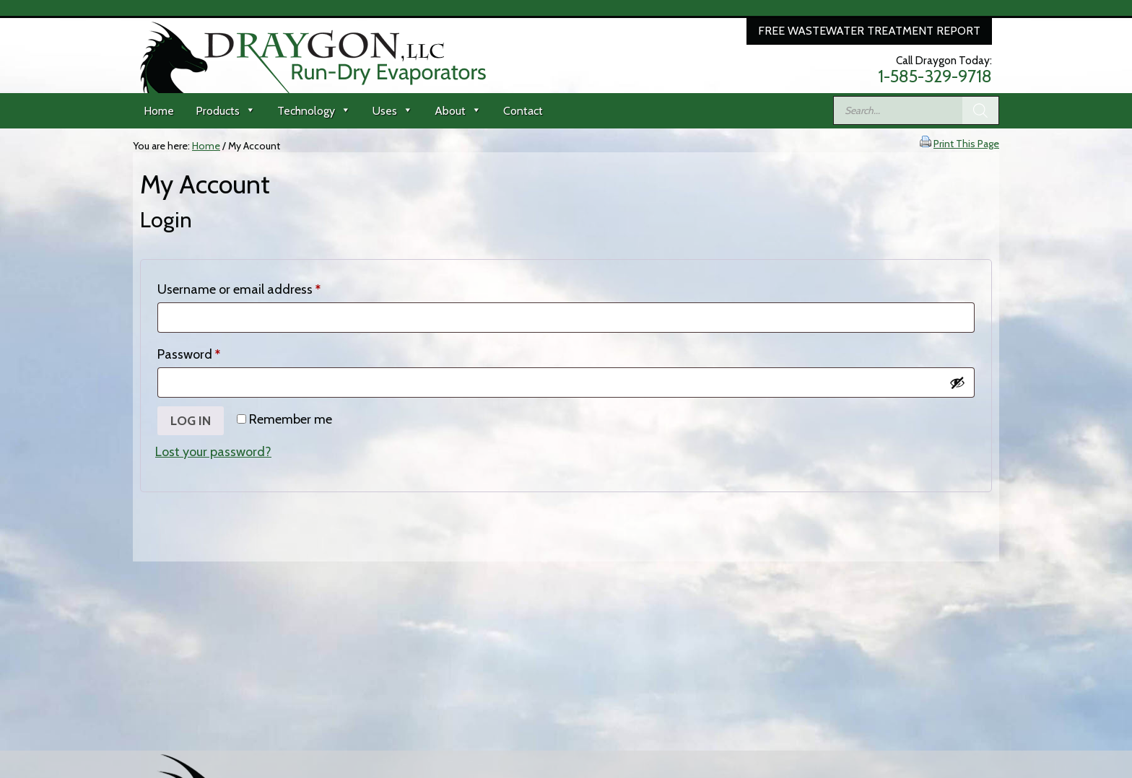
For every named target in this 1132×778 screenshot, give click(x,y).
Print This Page (966, 143)
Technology (314, 111)
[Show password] (957, 382)
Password (213, 351)
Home (159, 111)
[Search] (980, 110)
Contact (523, 111)
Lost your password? (213, 452)
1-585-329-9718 (935, 76)
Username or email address (263, 286)
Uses (393, 111)
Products (226, 111)
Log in (190, 421)
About (458, 111)
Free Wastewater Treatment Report (869, 31)
